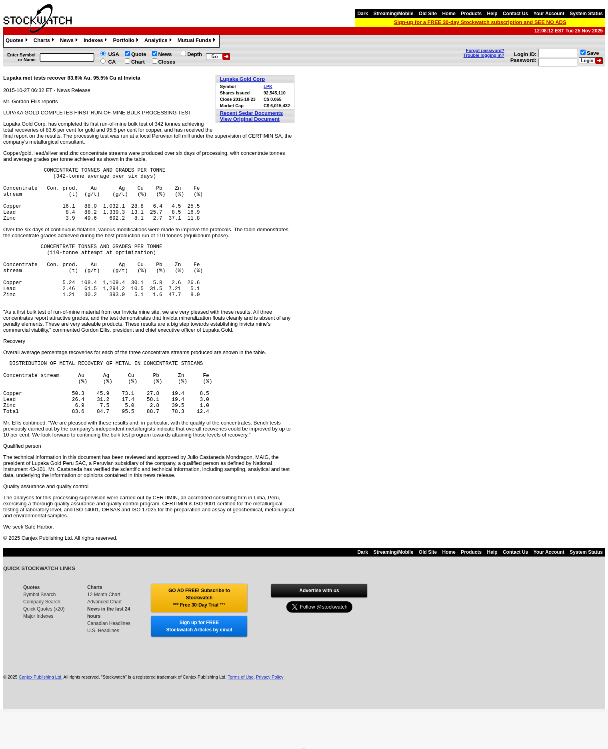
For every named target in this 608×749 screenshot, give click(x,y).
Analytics (159, 41)
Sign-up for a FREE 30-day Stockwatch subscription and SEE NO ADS (480, 22)
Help (492, 13)
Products (471, 13)
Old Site (428, 13)
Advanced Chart (104, 635)
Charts (45, 41)
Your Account (549, 13)
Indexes (96, 41)
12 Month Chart (103, 628)
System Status (586, 13)
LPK (268, 86)
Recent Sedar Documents (251, 113)
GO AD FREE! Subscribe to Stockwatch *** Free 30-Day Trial (199, 631)
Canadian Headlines (108, 657)
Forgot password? (485, 50)
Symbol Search (39, 628)
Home (449, 13)
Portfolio (126, 41)
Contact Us (515, 13)
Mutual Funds (198, 41)
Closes (167, 62)
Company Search (41, 635)
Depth (194, 54)
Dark (362, 13)
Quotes (18, 41)
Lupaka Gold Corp (242, 79)
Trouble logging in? (484, 55)
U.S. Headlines (103, 664)
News (70, 41)
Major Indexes (38, 650)
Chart (138, 62)
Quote (138, 54)
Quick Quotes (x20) (43, 642)
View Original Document (250, 119)
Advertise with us (319, 624)
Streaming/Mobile (393, 13)
